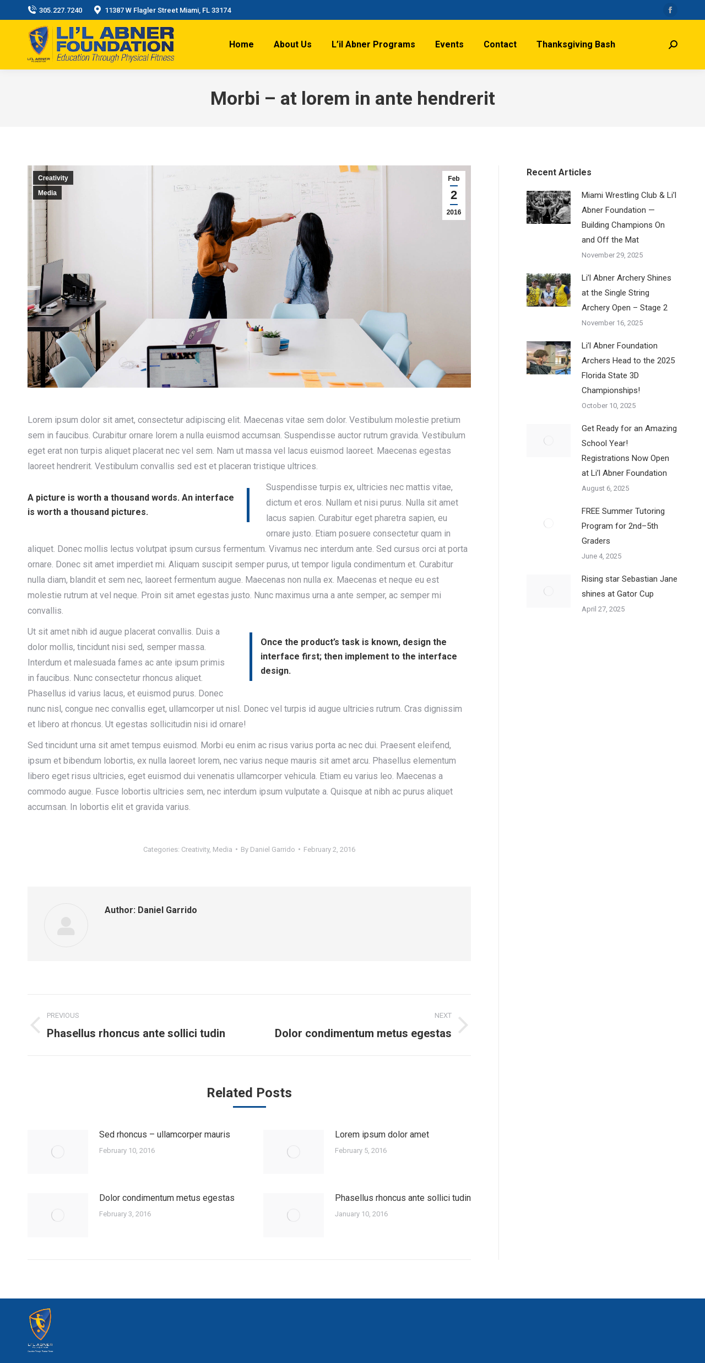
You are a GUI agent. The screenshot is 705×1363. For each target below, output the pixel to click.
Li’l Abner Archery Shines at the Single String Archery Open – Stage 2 (626, 293)
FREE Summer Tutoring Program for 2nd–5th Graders (623, 526)
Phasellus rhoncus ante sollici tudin (403, 1198)
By (268, 849)
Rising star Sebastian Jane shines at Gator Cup (629, 586)
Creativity (53, 178)
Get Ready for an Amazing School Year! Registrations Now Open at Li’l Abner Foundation (629, 450)
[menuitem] (241, 45)
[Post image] (58, 1152)
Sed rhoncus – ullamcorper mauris (164, 1134)
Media (47, 193)
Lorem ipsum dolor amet (382, 1134)
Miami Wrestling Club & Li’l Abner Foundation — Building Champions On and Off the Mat (629, 217)
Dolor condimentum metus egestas (167, 1198)
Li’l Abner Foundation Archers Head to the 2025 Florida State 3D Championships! (628, 368)
